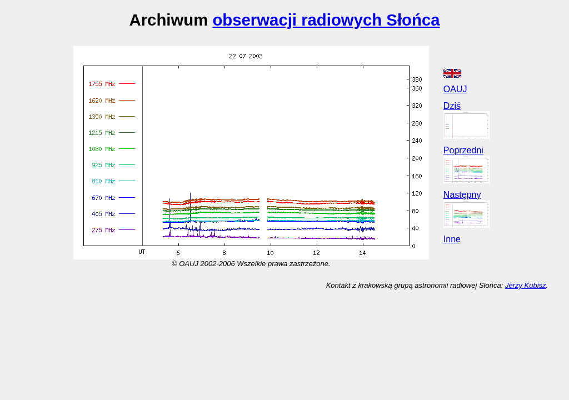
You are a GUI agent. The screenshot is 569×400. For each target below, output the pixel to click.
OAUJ (455, 89)
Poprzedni (463, 150)
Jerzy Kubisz (525, 285)
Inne (452, 239)
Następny (462, 194)
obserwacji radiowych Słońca (326, 20)
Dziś (452, 106)
